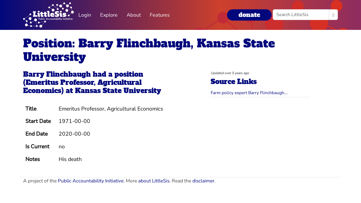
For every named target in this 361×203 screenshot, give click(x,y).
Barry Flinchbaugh (57, 74)
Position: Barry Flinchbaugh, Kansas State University (149, 50)
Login (84, 15)
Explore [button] (109, 15)
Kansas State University (118, 90)
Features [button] (160, 15)
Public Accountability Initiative (91, 181)
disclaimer (203, 181)
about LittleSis (154, 181)
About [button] (134, 15)
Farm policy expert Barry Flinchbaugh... (249, 93)
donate (249, 15)
